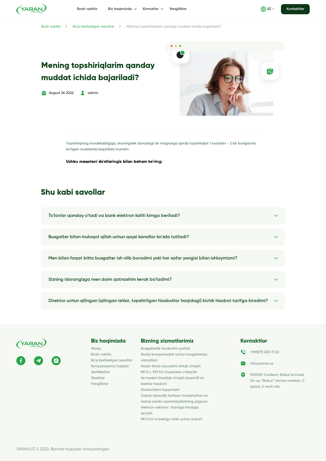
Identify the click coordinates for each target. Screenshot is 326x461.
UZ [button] (266, 9)
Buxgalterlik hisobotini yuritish (165, 349)
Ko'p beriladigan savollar (93, 27)
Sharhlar (98, 378)
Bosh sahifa (50, 27)
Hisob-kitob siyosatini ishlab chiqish (171, 366)
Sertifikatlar (100, 372)
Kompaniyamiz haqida (110, 366)
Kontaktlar (295, 9)
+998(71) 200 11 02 (264, 352)
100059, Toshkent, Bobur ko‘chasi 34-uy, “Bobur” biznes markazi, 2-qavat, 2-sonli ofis (278, 381)
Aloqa (96, 349)
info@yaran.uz (261, 363)
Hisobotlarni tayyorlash (160, 390)
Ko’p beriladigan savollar (111, 360)
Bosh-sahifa (87, 9)
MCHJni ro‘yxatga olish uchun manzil (172, 419)
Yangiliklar (178, 9)
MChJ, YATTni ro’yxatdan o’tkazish (169, 372)
